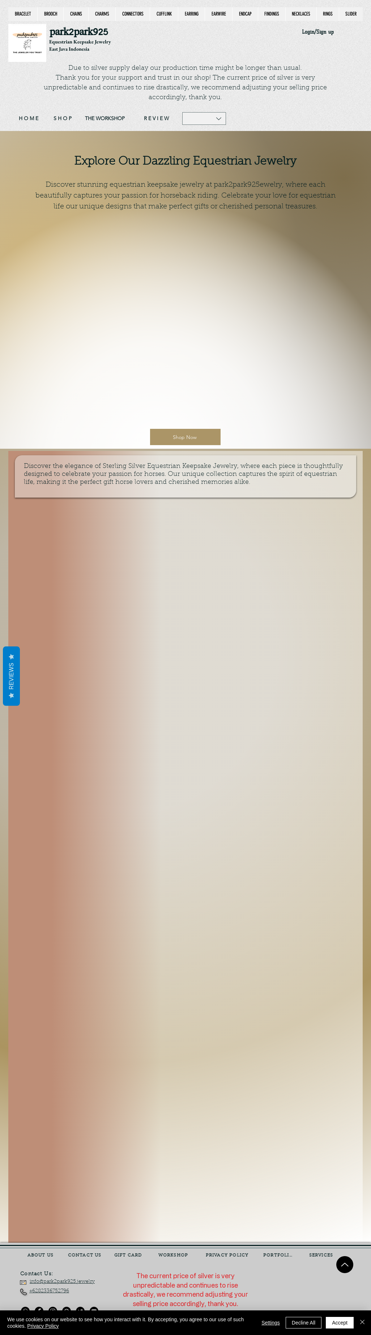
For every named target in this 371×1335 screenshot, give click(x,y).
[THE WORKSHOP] (105, 118)
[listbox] (204, 118)
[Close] (362, 1322)
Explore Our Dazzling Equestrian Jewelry (185, 162)
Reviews (11, 676)
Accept (339, 1323)
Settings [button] (270, 1323)
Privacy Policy (43, 1326)
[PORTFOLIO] (278, 1255)
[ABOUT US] (41, 1255)
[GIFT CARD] (128, 1255)
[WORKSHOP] (173, 1255)
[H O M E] (28, 118)
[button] (204, 118)
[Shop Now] (185, 437)
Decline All (303, 1323)
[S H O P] (62, 118)
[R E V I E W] (156, 118)
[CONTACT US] (85, 1255)
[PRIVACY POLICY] (227, 1255)
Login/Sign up (318, 32)
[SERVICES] (322, 1255)
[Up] (344, 1264)
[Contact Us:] (42, 1274)
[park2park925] (82, 32)
